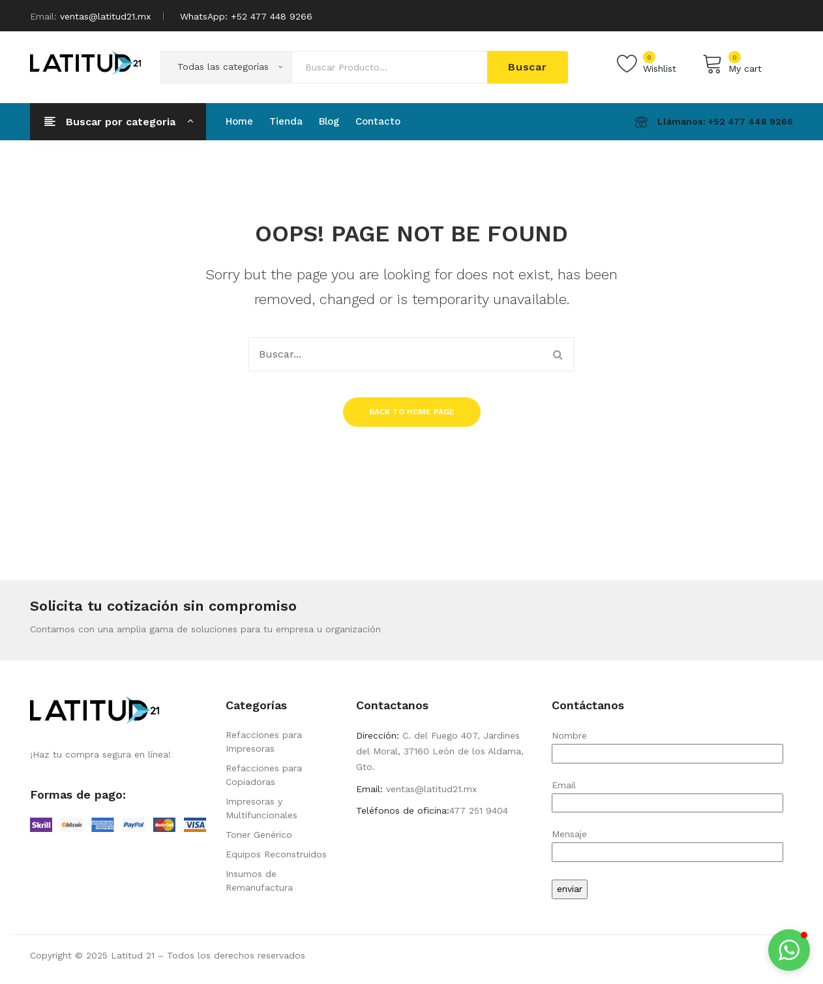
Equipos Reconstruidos (276, 854)
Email (667, 794)
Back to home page (412, 411)
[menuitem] (239, 121)
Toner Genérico (259, 834)
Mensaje (667, 843)
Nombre (667, 744)
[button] (789, 950)
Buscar (527, 67)
